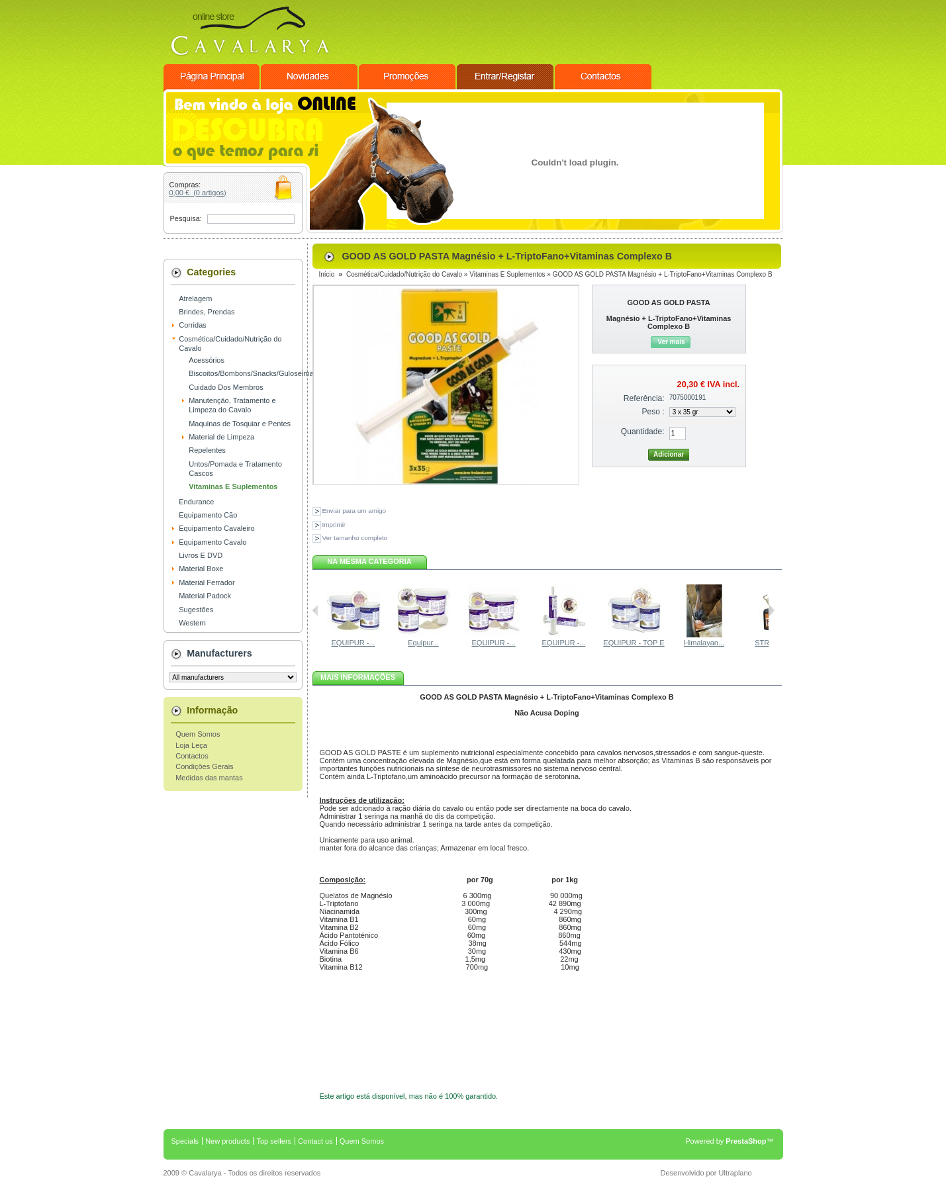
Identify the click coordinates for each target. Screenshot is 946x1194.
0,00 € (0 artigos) (197, 193)
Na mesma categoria (369, 561)
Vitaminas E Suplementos (233, 486)
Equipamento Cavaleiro (216, 528)
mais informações (357, 677)
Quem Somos (197, 734)
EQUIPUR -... (353, 643)
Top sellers (273, 1141)
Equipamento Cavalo (212, 542)
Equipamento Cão (208, 515)
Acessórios (206, 360)
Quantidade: (643, 431)
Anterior (315, 610)
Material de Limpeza (221, 437)
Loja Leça (191, 745)
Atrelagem (195, 298)
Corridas (193, 325)
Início (327, 274)
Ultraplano (735, 1173)
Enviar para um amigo (354, 510)
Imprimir (334, 524)
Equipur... (423, 643)
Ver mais (671, 341)
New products (227, 1141)
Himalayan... (704, 643)
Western (192, 623)
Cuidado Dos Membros (226, 387)
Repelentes (207, 450)
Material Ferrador (206, 582)
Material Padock (205, 596)
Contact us (315, 1141)
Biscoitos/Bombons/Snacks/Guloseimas (253, 373)
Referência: (644, 398)
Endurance (196, 502)
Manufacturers (219, 653)
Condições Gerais (204, 766)
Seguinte (772, 610)
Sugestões (196, 610)
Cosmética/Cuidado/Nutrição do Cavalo (404, 274)
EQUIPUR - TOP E (633, 643)
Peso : (652, 411)
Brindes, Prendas (206, 312)
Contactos (192, 756)
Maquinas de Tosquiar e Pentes (240, 424)
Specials (185, 1141)
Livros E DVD (200, 555)
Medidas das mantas (209, 778)
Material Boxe (201, 569)
